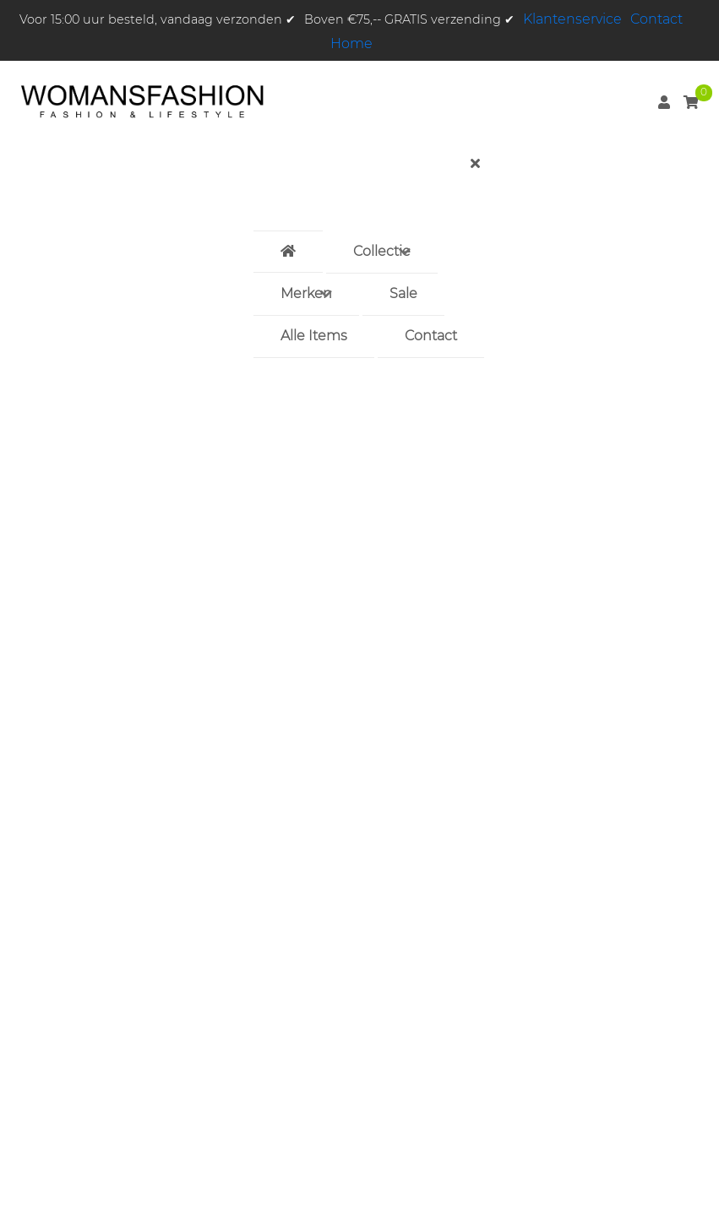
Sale (403, 293)
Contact (656, 19)
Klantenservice (572, 19)
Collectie (382, 251)
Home (351, 43)
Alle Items (314, 336)
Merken (306, 293)
